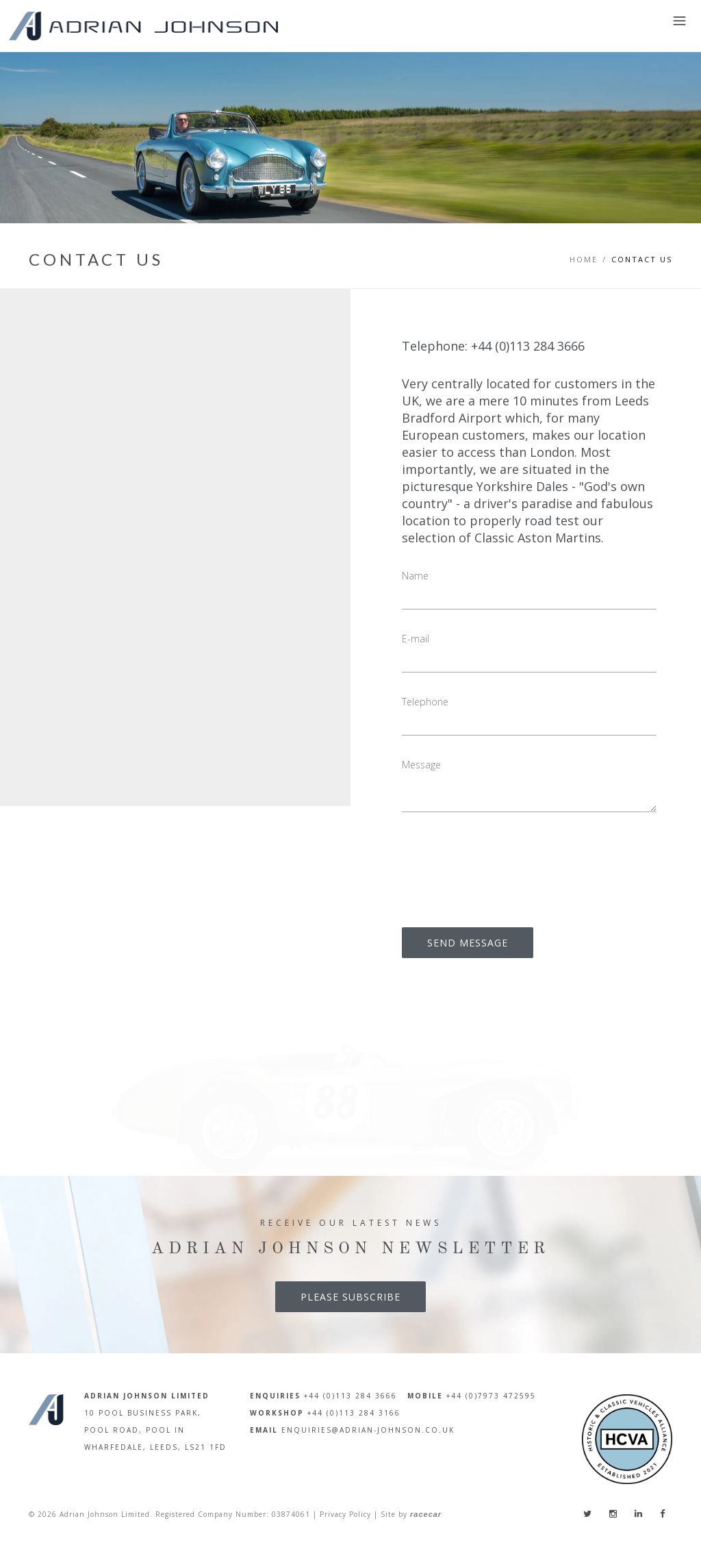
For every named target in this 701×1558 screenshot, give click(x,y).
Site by (411, 1515)
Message (421, 764)
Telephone (425, 701)
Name (415, 575)
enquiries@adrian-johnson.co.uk (368, 1430)
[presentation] (506, 866)
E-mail (415, 638)
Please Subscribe (350, 1296)
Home (584, 259)
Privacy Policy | (349, 1515)
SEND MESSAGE (467, 942)
